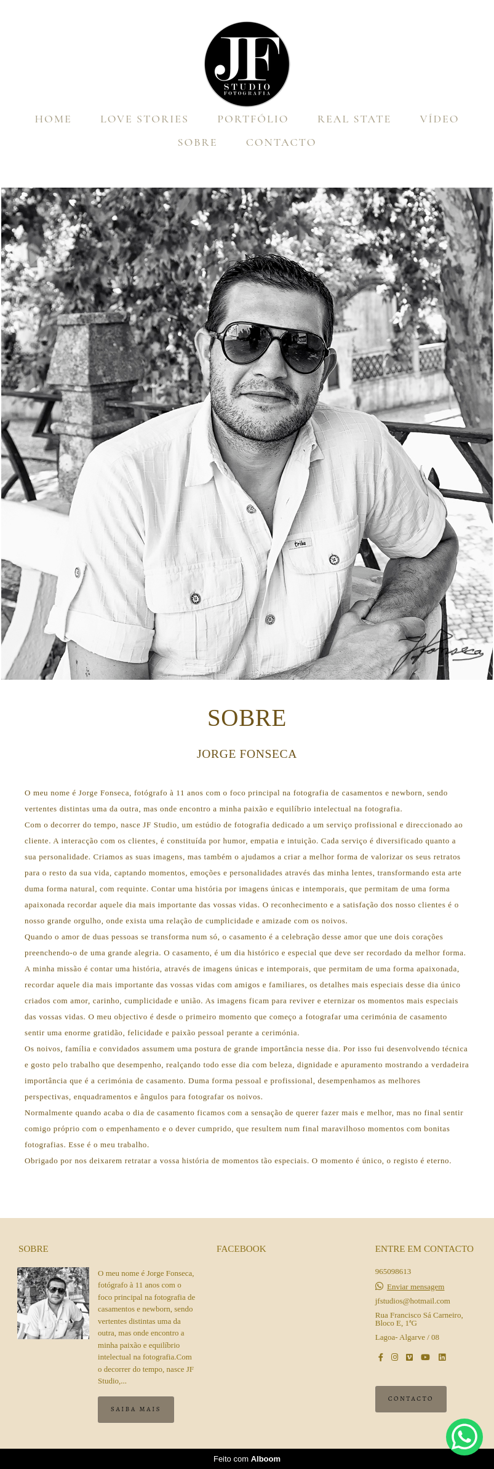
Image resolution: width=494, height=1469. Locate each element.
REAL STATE (354, 118)
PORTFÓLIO (253, 118)
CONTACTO (281, 142)
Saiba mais (136, 1409)
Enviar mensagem (416, 1287)
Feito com (247, 1458)
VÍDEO (440, 118)
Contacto (411, 1398)
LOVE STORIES (144, 118)
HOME (52, 118)
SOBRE (198, 142)
